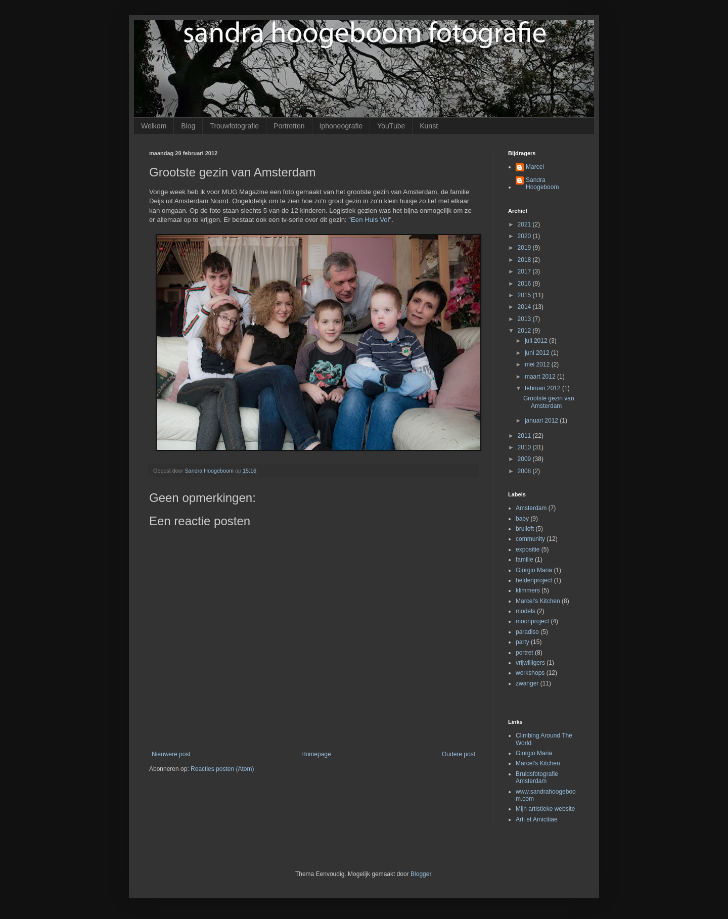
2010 (525, 447)
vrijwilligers (530, 662)
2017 (525, 271)
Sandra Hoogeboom (542, 183)
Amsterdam (531, 508)
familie (524, 559)
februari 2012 (543, 388)
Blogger (421, 874)
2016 (525, 283)
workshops (530, 672)
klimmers (528, 590)
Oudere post (458, 754)
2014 (525, 306)
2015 (525, 295)
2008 (525, 471)
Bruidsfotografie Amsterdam (537, 777)
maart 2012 (541, 376)
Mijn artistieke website (545, 808)
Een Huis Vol (370, 219)
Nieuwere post (171, 754)
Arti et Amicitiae (537, 819)
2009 (525, 459)
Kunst (429, 126)
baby (522, 518)
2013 (525, 319)
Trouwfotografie (234, 126)
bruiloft (525, 528)
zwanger (527, 683)
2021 (525, 224)
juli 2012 (537, 340)
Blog (188, 126)
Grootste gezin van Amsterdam (548, 402)
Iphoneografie (341, 126)
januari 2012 (542, 420)
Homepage (316, 754)
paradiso (527, 631)
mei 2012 (538, 364)
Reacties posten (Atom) (222, 768)
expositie (527, 549)
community (530, 538)
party (522, 642)
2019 (525, 247)
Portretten (289, 126)
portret (524, 652)
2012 (525, 330)
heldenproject (534, 580)
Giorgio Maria (534, 570)
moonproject (532, 621)
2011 (525, 435)
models (525, 611)
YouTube (391, 126)
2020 (525, 236)
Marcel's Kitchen (538, 601)
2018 (525, 259)
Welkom (153, 126)
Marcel (535, 166)
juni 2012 (538, 352)
